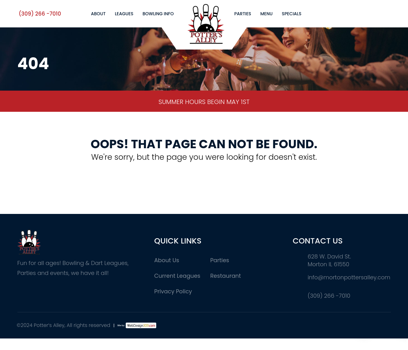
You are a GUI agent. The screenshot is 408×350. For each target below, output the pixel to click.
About (98, 14)
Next (398, 102)
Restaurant (225, 276)
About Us (166, 260)
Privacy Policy (173, 291)
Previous (9, 102)
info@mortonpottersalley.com (348, 277)
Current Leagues (177, 276)
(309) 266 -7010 (40, 13)
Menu (266, 14)
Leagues (124, 14)
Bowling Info (158, 14)
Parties (242, 14)
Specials (291, 14)
